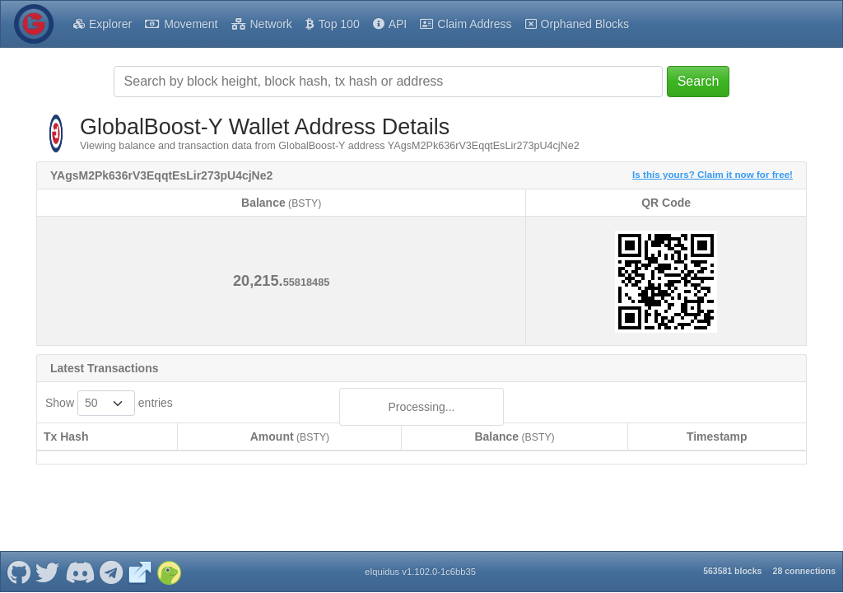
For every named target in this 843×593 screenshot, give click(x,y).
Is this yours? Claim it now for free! (712, 174)
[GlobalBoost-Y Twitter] (48, 563)
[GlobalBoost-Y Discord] (79, 563)
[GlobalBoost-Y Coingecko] (169, 563)
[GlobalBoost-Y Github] (18, 563)
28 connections (804, 562)
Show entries (109, 403)
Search (699, 81)
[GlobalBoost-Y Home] (34, 23)
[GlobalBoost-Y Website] (140, 563)
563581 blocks (732, 562)
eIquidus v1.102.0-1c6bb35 (420, 563)
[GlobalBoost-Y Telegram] (111, 563)
